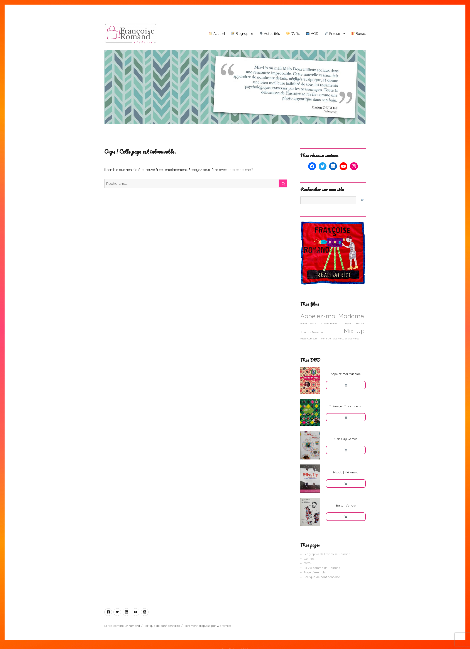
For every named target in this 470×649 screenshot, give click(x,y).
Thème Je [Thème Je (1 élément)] (325, 338)
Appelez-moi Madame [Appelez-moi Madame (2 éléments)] (332, 316)
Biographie (242, 33)
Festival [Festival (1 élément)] (360, 323)
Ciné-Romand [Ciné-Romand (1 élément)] (329, 323)
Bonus (358, 33)
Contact (309, 558)
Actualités (269, 33)
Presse (332, 33)
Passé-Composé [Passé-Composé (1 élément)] (309, 338)
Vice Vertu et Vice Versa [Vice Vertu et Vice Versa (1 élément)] (346, 338)
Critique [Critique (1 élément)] (346, 323)
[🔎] (362, 200)
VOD (312, 33)
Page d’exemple (315, 572)
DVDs (293, 33)
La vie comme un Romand (322, 567)
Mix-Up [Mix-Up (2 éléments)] (354, 331)
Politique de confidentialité (322, 577)
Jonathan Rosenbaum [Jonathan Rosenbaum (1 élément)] (312, 332)
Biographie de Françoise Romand (327, 554)
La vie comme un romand (122, 625)
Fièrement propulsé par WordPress (207, 625)
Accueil (217, 33)
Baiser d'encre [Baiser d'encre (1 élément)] (308, 323)
